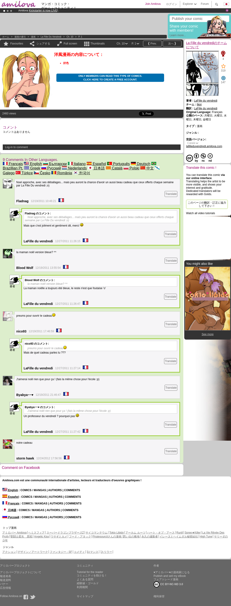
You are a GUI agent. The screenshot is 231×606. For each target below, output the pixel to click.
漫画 (33, 37)
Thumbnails (98, 43)
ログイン (171, 4)
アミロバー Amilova (14, 532)
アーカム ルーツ (135, 532)
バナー (4, 584)
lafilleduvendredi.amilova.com (204, 146)
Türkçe (24, 173)
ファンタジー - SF (61, 551)
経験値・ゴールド (88, 583)
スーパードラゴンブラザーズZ (65, 532)
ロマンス (92, 551)
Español (96, 164)
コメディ (79, 551)
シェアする (43, 43)
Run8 (179, 532)
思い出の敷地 (131, 536)
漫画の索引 (20, 37)
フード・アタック (80, 536)
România (61, 173)
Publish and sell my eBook (170, 576)
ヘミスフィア (36, 532)
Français (13, 164)
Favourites (16, 43)
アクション (9, 551)
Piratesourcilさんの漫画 (107, 536)
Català (114, 168)
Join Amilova (152, 4)
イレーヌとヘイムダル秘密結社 (179, 536)
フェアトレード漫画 (166, 579)
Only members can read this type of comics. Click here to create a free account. (110, 78)
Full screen (70, 43)
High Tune (206, 536)
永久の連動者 (149, 536)
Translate (171, 194)
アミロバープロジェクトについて (20, 572)
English (33, 164)
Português (118, 164)
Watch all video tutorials (200, 213)
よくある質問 (85, 579)
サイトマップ (85, 596)
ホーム (5, 37)
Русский (51, 168)
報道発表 (5, 576)
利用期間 (82, 587)
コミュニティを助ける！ (92, 575)
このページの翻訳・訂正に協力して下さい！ (207, 204)
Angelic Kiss (41, 536)
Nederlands (74, 168)
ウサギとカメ (59, 536)
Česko (42, 173)
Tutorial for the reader (90, 572)
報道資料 (5, 580)
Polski (131, 168)
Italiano (77, 164)
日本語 (96, 168)
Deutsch (140, 164)
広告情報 (5, 587)
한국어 (81, 173)
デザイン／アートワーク (33, 551)
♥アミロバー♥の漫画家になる (172, 572)
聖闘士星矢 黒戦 (21, 536)
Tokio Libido (116, 532)
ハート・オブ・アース (161, 532)
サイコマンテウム (96, 532)
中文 (147, 168)
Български (55, 164)
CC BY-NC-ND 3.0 (168, 584)
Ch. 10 (69, 37)
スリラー (106, 551)
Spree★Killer (193, 532)
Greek (32, 168)
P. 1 (80, 37)
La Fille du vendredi (51, 37)
